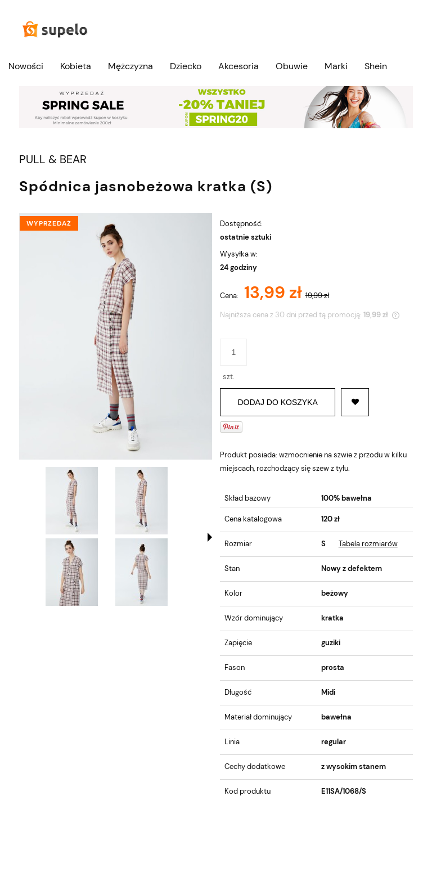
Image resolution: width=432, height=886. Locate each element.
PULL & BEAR (53, 159)
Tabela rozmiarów (368, 543)
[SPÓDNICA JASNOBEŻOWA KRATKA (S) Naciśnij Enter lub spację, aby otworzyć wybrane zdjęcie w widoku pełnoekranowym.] (115, 336)
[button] (210, 537)
